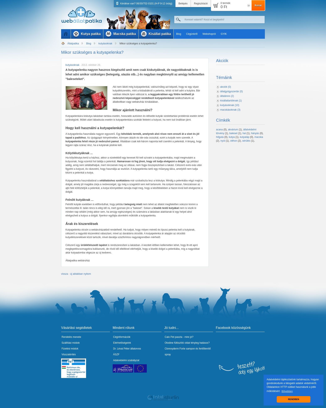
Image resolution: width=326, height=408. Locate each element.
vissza (64, 273)
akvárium (233, 129)
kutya (232, 137)
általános (227, 96)
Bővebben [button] (287, 391)
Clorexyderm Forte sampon (180, 348)
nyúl (222, 140)
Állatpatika (73, 43)
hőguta (220, 137)
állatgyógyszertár (231, 91)
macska (258, 137)
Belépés (183, 3)
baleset (233, 133)
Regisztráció (201, 3)
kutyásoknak (105, 43)
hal (244, 133)
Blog (178, 33)
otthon (233, 140)
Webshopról (209, 33)
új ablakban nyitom (80, 273)
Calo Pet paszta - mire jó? (179, 337)
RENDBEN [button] (293, 399)
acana (219, 129)
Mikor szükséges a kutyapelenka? (138, 43)
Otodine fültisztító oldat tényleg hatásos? (187, 342)
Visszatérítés (69, 354)
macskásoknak (230, 109)
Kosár (258, 5)
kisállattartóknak (231, 100)
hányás (255, 133)
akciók (225, 86)
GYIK (224, 33)
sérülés (246, 140)
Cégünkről (192, 33)
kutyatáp (244, 137)
